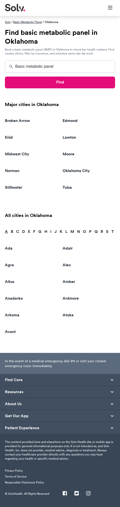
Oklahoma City (76, 170)
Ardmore (71, 298)
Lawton (69, 137)
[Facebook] (65, 493)
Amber (69, 281)
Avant (10, 331)
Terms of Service (16, 476)
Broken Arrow (17, 120)
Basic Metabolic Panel (27, 22)
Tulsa (67, 187)
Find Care (14, 380)
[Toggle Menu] (107, 8)
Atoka (68, 315)
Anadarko (14, 298)
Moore (68, 154)
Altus (9, 281)
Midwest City (17, 154)
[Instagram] (88, 493)
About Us (13, 404)
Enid (9, 137)
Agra (9, 264)
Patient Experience (22, 428)
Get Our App (16, 416)
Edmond (70, 120)
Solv (8, 22)
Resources (14, 392)
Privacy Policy (14, 470)
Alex (67, 264)
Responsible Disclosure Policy (24, 482)
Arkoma (12, 315)
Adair (68, 248)
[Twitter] (76, 493)
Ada (9, 248)
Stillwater (13, 187)
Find (60, 82)
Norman (12, 170)
